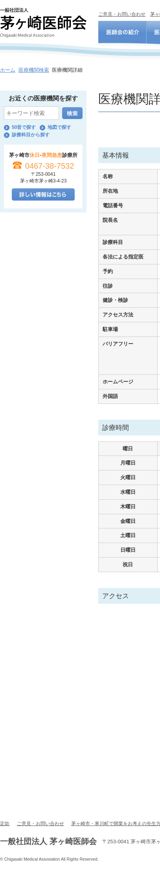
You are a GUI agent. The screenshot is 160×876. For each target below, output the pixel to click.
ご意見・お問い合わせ (121, 14)
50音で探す (24, 127)
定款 (4, 823)
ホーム (7, 70)
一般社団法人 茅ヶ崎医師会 (43, 22)
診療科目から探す (31, 135)
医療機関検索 (33, 70)
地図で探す (59, 127)
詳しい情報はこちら (43, 194)
